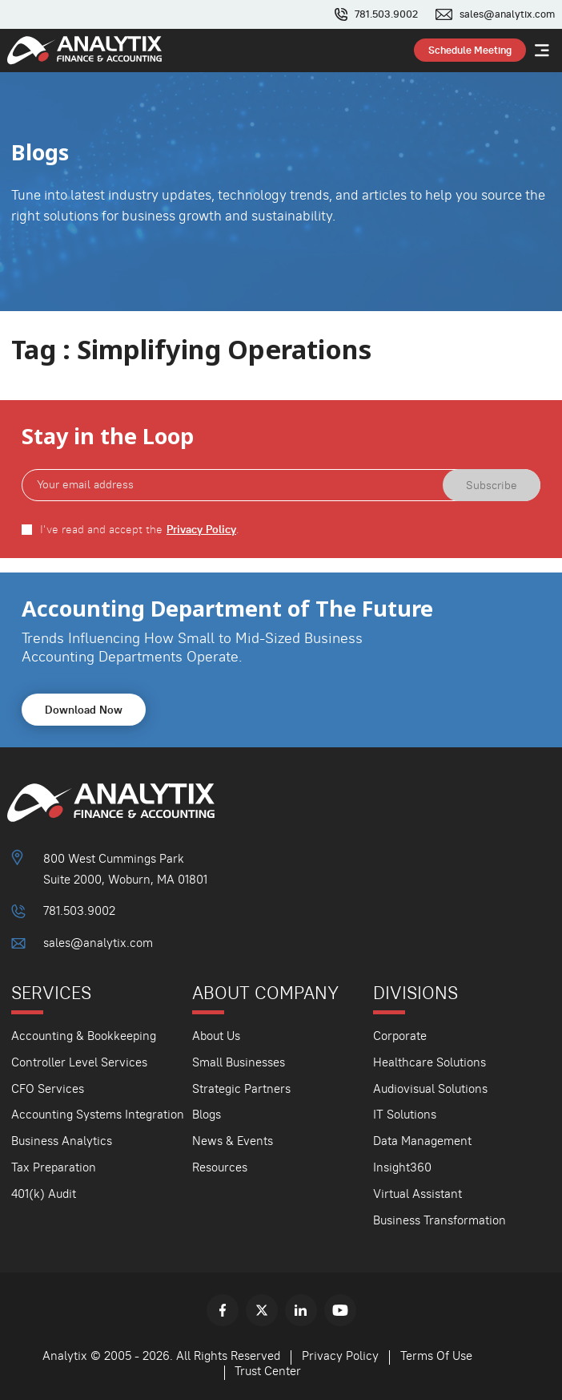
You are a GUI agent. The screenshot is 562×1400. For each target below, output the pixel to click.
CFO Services (47, 1088)
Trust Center (268, 1370)
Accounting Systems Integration (97, 1114)
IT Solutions (404, 1114)
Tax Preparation (53, 1167)
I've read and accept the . (139, 529)
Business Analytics (61, 1140)
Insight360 (402, 1167)
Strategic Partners (241, 1088)
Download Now (83, 709)
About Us (216, 1035)
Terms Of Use (436, 1355)
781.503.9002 (386, 14)
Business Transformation (439, 1220)
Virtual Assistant (417, 1193)
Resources (219, 1167)
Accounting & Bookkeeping (83, 1035)
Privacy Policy (201, 529)
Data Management (422, 1140)
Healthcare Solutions (429, 1062)
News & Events (232, 1140)
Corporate (400, 1035)
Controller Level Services (79, 1062)
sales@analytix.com (507, 14)
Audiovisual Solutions (430, 1088)
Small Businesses (238, 1062)
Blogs (206, 1114)
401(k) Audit (43, 1193)
